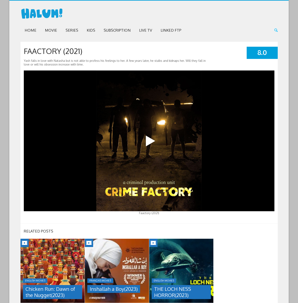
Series (72, 30)
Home (30, 30)
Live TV (145, 30)
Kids (91, 30)
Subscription (117, 30)
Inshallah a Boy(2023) (114, 289)
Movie (51, 30)
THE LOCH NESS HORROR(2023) (172, 292)
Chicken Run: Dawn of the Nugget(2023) (50, 292)
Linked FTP (171, 30)
